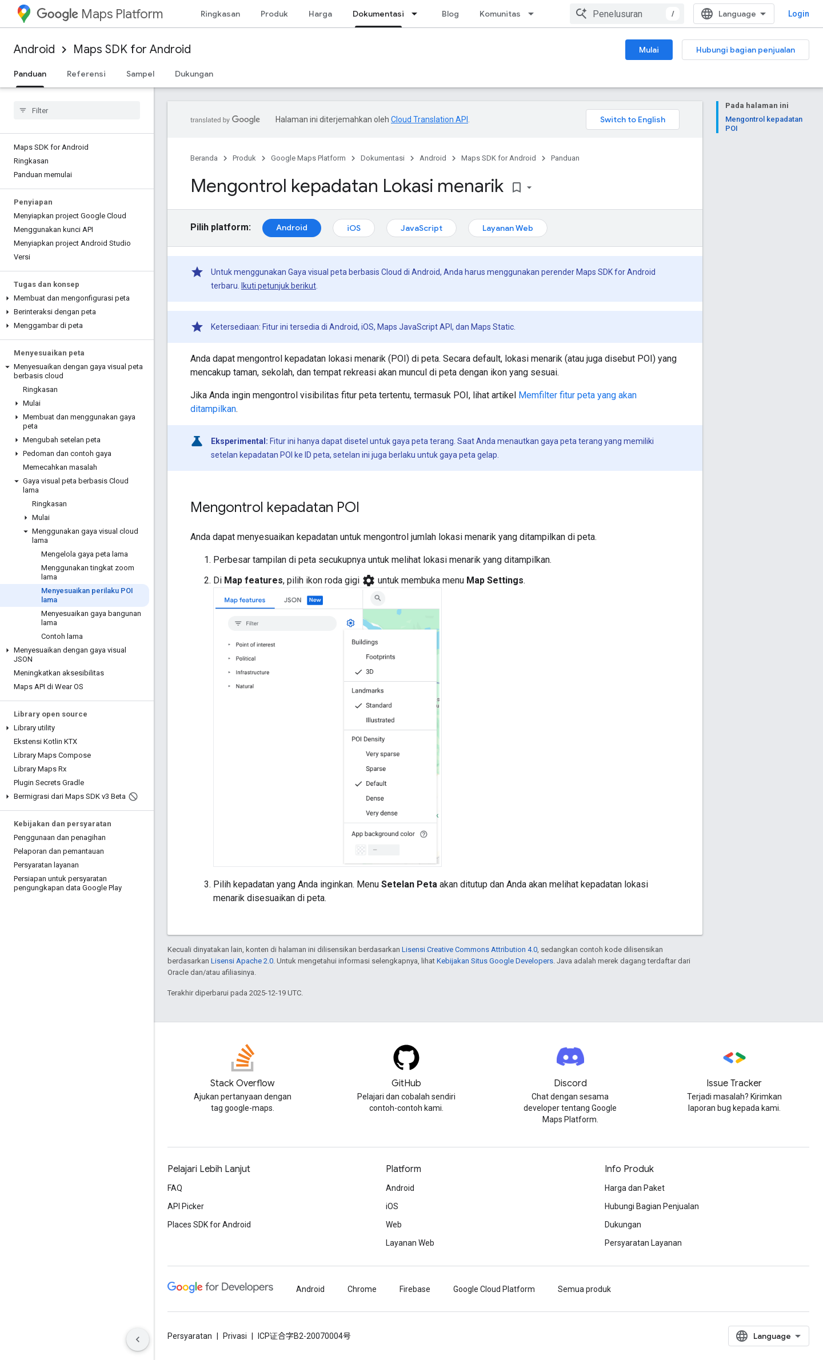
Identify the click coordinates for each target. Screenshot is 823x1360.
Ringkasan (220, 14)
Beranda (204, 158)
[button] (74, 298)
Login (798, 13)
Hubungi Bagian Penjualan (652, 1206)
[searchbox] (77, 110)
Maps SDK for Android (132, 49)
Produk (274, 14)
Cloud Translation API (429, 119)
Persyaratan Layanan (643, 1242)
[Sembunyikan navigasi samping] (137, 1339)
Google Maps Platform (308, 158)
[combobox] (627, 13)
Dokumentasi (383, 158)
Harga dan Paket (635, 1188)
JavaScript (421, 228)
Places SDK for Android (209, 1224)
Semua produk (584, 1289)
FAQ (174, 1188)
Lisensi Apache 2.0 (242, 961)
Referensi (86, 74)
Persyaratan (189, 1336)
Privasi (235, 1336)
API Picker (185, 1206)
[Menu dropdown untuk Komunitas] (534, 13)
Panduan (565, 158)
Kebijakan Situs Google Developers (495, 961)
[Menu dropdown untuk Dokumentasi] (418, 13)
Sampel (140, 74)
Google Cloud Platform (494, 1289)
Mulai (649, 50)
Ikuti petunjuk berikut (278, 285)
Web (394, 1224)
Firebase (414, 1289)
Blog (450, 14)
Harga (320, 14)
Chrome (362, 1289)
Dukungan (194, 74)
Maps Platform (100, 14)
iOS (354, 228)
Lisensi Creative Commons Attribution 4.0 (469, 949)
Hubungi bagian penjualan (745, 50)
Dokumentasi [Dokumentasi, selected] (378, 14)
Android (34, 49)
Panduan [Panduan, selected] (30, 74)
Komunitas (500, 14)
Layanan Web (507, 228)
